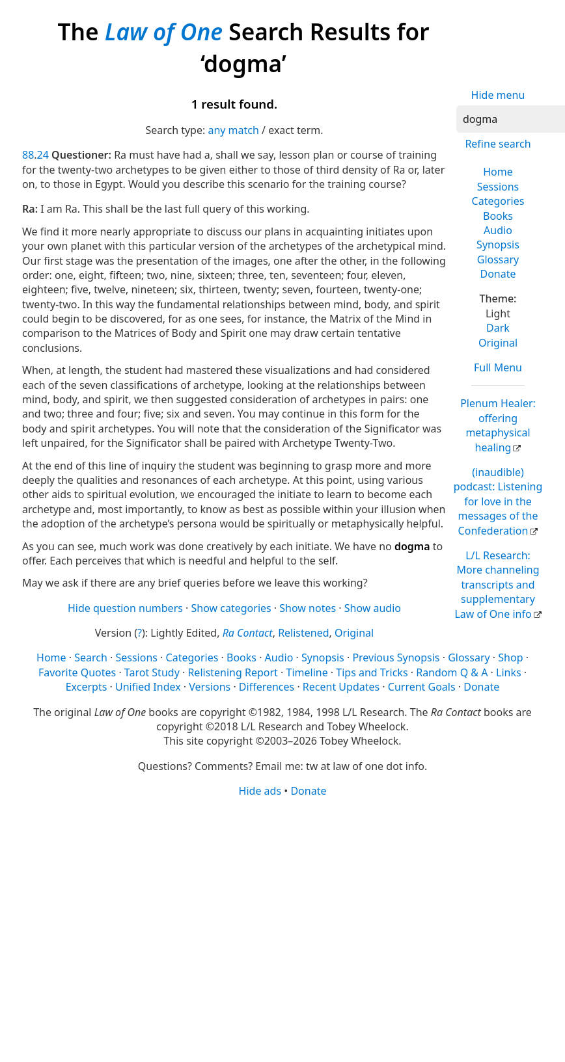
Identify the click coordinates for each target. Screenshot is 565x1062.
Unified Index (148, 687)
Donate (498, 274)
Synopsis (497, 244)
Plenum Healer (498, 425)
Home (498, 172)
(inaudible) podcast (498, 501)
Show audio (372, 608)
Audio (498, 230)
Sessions (498, 186)
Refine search (498, 144)
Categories (498, 201)
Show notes (307, 608)
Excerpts (86, 687)
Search (90, 657)
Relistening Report (232, 672)
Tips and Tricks (371, 672)
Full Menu (498, 367)
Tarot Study (152, 672)
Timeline (307, 672)
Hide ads (260, 791)
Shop (510, 657)
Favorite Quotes (77, 672)
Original (497, 343)
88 (28, 155)
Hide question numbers (125, 608)
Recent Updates (341, 687)
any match (233, 130)
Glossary (498, 259)
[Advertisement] (261, 900)
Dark (498, 328)
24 (43, 155)
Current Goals (422, 687)
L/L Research (496, 584)
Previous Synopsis (395, 657)
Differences (266, 687)
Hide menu (498, 95)
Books (498, 216)
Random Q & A (452, 672)
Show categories (231, 608)
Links (508, 672)
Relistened (303, 633)
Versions (209, 687)
